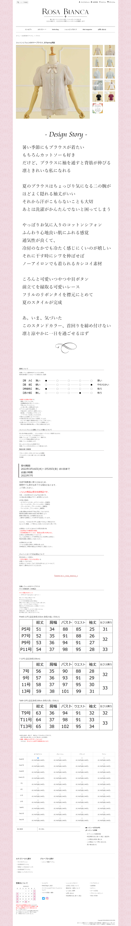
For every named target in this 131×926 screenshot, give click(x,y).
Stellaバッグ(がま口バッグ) (25, 867)
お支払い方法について (72, 885)
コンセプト (28, 29)
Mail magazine (87, 29)
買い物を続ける (92, 844)
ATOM (96, 895)
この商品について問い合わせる (96, 842)
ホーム (18, 35)
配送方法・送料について (73, 888)
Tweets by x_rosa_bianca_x (66, 576)
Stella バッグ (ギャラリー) (25, 872)
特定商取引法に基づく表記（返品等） (98, 836)
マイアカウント (85, 2)
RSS (91, 895)
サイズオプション (23, 862)
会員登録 (95, 2)
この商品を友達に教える (94, 839)
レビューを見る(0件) (93, 827)
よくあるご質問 (70, 890)
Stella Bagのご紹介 (47, 885)
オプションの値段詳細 (94, 834)
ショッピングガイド (71, 29)
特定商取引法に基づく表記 (73, 895)
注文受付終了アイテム (27, 35)
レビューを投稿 (92, 830)
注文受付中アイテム (23, 864)
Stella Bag (55, 29)
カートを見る (94, 890)
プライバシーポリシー (96, 893)
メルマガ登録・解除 (47, 892)
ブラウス (37, 35)
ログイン (103, 2)
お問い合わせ (102, 29)
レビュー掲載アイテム (48, 862)
